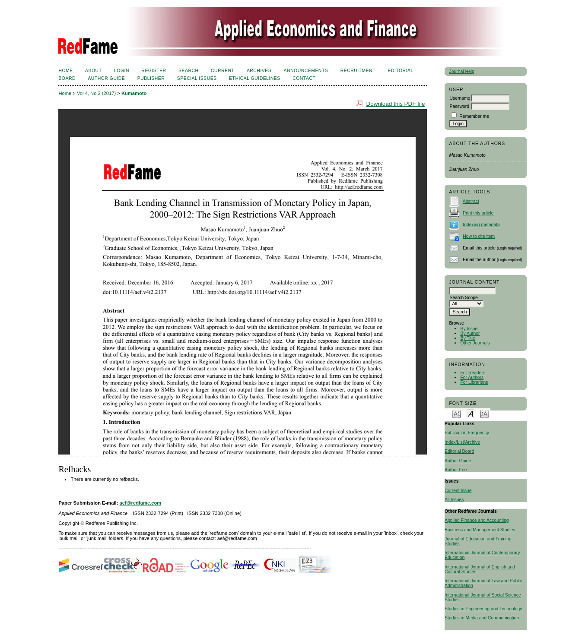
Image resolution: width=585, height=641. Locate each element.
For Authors (471, 377)
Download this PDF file (395, 104)
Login (121, 70)
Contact (303, 78)
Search (188, 70)
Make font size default (470, 413)
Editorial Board (459, 451)
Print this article (478, 213)
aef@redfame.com (141, 502)
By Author (470, 333)
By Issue (468, 328)
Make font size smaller (456, 413)
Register (153, 70)
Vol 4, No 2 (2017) (96, 93)
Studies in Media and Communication (482, 618)
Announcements (306, 70)
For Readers (472, 372)
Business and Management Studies (480, 529)
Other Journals (475, 343)
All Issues (454, 499)
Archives (259, 70)
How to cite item (479, 236)
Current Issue (458, 490)
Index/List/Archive (462, 442)
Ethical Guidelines (254, 78)
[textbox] (472, 290)
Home (65, 70)
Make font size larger (484, 413)
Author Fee (456, 469)
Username (459, 98)
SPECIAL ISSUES (197, 78)
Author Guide (458, 460)
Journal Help (461, 71)
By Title (467, 338)
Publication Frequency (467, 432)
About (93, 70)
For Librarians (474, 382)
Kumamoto (133, 93)
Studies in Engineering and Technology (483, 608)
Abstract (471, 201)
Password (459, 106)
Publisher (151, 78)
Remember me (474, 116)
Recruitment (357, 70)
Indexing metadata (481, 224)
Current (222, 70)
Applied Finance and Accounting (477, 520)
